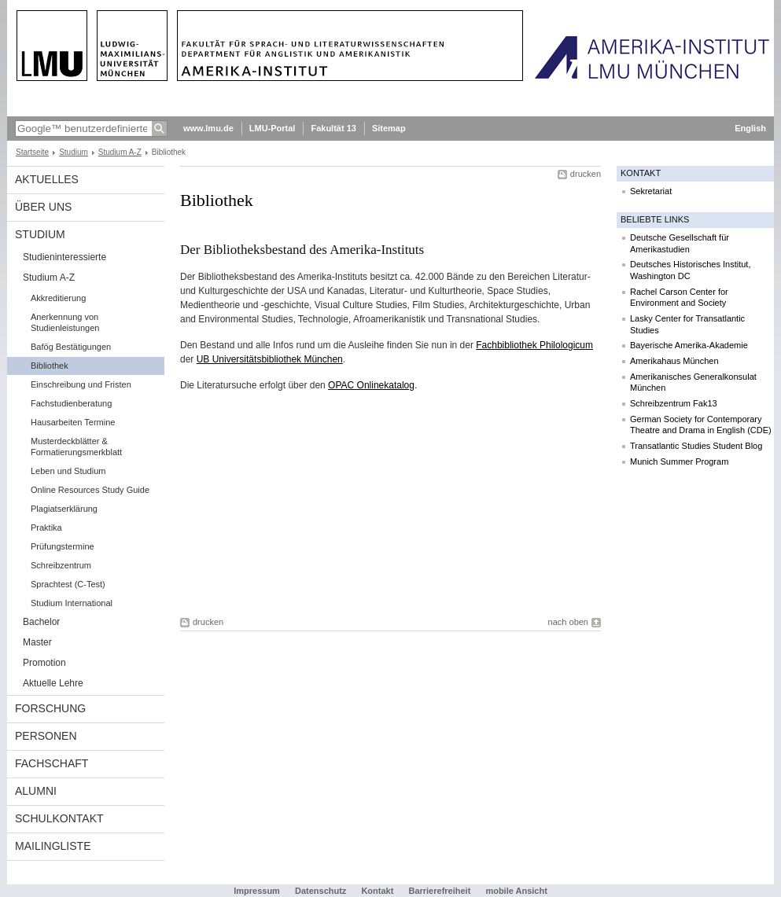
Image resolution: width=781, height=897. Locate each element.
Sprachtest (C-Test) (68, 584)
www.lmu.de (208, 128)
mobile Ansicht (516, 890)
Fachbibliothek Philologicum (534, 345)
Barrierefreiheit (440, 890)
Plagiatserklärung (64, 508)
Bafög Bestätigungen (71, 346)
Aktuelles (47, 179)
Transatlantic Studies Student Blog (696, 445)
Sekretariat (651, 191)
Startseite (32, 152)
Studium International (71, 603)
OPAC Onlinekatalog (371, 385)
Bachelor (41, 621)
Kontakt (377, 890)
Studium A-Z (120, 152)
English (750, 128)
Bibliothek (49, 365)
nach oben (568, 622)
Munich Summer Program (679, 461)
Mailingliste (52, 846)
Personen (46, 736)
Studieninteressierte (64, 257)
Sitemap (389, 128)
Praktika (46, 527)
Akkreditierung (58, 298)
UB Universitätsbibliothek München (270, 359)
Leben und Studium (68, 471)
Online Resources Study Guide (90, 489)
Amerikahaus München (674, 361)
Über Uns (43, 206)
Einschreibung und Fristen (81, 384)
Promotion (44, 662)
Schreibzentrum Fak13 (673, 403)
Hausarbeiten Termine (73, 422)
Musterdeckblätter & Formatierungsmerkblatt (76, 446)
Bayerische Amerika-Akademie (689, 345)
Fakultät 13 (333, 128)
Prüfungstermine (62, 546)
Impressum (257, 890)
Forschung (50, 708)
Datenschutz (320, 890)
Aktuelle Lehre (53, 683)
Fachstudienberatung (71, 403)
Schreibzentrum (61, 565)
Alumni (36, 791)
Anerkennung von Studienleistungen (65, 322)
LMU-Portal (272, 128)
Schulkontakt (59, 818)
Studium (73, 152)
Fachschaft (51, 763)
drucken (585, 173)
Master (37, 642)
